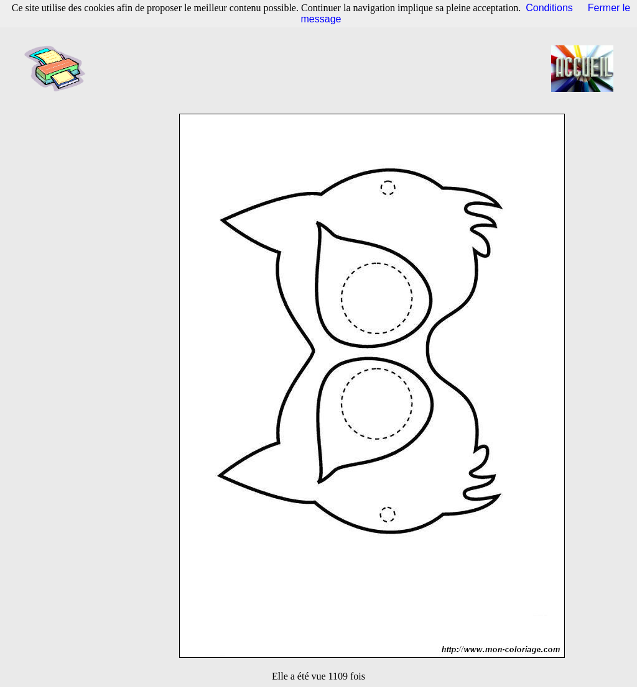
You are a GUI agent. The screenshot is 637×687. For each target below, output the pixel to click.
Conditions (549, 7)
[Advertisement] (322, 68)
